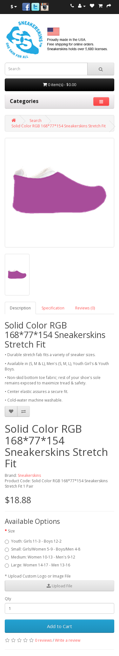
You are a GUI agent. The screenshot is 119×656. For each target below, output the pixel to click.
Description (20, 308)
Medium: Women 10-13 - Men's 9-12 (40, 557)
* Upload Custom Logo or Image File (38, 576)
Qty (8, 598)
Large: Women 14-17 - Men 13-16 (37, 565)
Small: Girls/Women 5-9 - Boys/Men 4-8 (42, 549)
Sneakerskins (29, 475)
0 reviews (43, 640)
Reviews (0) (85, 308)
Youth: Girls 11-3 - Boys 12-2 (33, 541)
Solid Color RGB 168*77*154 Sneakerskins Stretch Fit (58, 126)
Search (36, 120)
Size (11, 531)
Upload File (59, 586)
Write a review (67, 640)
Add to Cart (59, 626)
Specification (53, 308)
